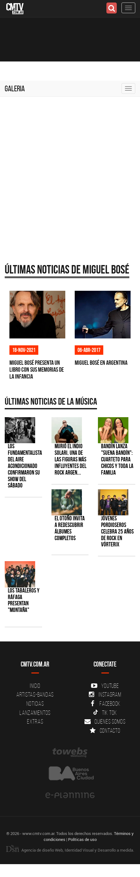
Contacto (105, 730)
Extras (35, 721)
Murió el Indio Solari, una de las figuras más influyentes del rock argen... (70, 459)
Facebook (105, 703)
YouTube (105, 685)
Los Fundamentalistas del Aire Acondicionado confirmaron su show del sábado (26, 466)
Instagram (105, 694)
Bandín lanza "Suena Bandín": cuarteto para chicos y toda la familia (117, 459)
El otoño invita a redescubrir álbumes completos (70, 528)
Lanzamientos (35, 712)
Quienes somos (105, 721)
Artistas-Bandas (35, 694)
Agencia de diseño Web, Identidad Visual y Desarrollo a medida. (70, 850)
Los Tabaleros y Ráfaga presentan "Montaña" (24, 600)
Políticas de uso (82, 839)
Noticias (35, 703)
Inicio (35, 685)
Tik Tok (105, 712)
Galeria (15, 88)
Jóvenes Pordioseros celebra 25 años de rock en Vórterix (117, 531)
